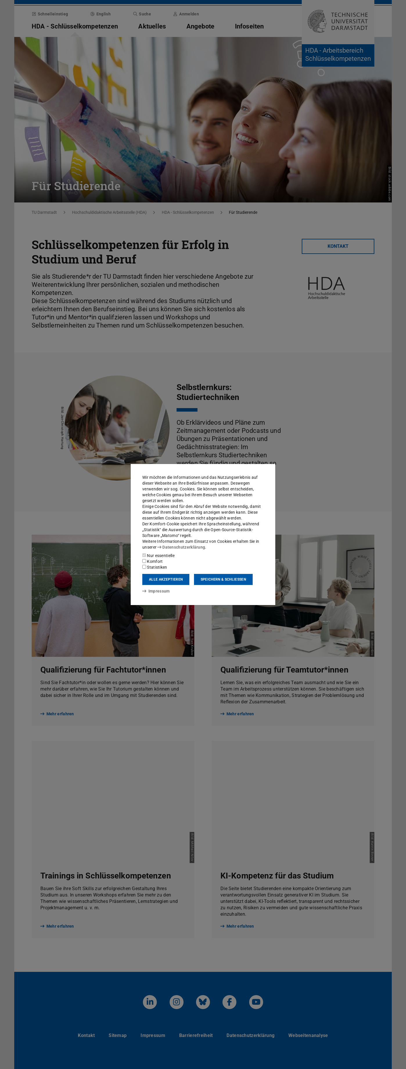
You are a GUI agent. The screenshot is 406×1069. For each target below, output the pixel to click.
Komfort (152, 561)
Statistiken (154, 567)
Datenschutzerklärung (181, 547)
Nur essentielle (158, 555)
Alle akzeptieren (166, 579)
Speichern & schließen (223, 579)
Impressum (156, 591)
